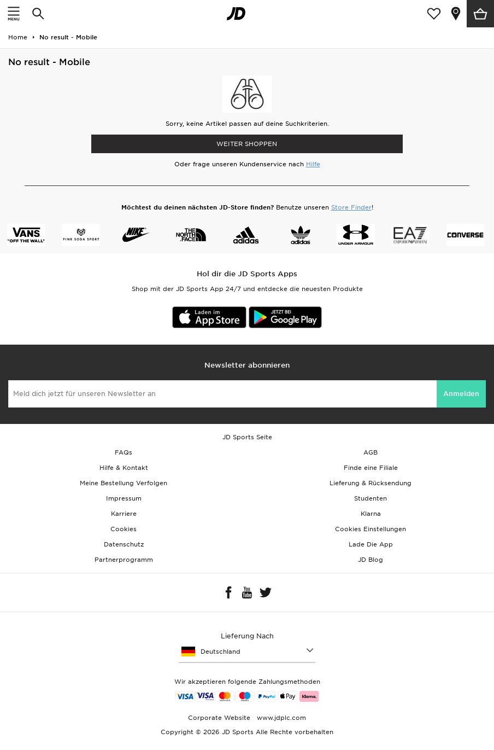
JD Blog (370, 559)
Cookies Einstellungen (370, 529)
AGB (370, 452)
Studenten (370, 498)
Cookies (123, 529)
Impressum (124, 498)
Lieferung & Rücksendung (370, 483)
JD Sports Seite (247, 437)
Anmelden (461, 393)
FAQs (123, 452)
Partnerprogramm (124, 559)
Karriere (124, 514)
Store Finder (351, 207)
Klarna (371, 514)
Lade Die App (371, 544)
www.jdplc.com (280, 718)
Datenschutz (124, 544)
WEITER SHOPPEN (246, 144)
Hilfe (313, 164)
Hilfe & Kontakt (123, 468)
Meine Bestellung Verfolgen (123, 483)
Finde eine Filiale (371, 468)
